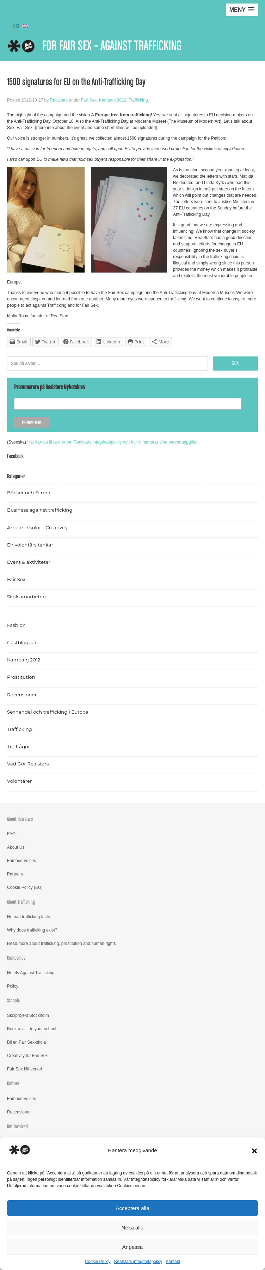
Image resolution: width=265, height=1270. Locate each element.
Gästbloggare (23, 642)
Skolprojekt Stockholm (28, 1015)
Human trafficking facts (28, 916)
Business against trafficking (40, 510)
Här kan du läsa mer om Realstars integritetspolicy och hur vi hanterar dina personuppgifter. (113, 442)
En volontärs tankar (30, 545)
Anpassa (132, 1247)
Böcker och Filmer (28, 492)
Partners (15, 874)
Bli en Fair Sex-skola (26, 1042)
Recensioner (22, 694)
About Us (15, 847)
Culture (13, 1083)
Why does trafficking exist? (32, 930)
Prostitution (21, 677)
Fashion (16, 625)
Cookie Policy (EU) (25, 887)
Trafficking (138, 100)
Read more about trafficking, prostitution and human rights (61, 943)
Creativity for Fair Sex (27, 1055)
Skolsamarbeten (26, 596)
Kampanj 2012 (112, 100)
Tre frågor (18, 746)
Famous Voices (21, 860)
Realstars (59, 100)
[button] (254, 1150)
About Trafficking (21, 902)
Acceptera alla (132, 1208)
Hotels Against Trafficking (31, 972)
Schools (13, 1000)
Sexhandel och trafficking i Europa (47, 712)
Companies (16, 958)
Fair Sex (89, 100)
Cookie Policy (98, 1261)
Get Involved (17, 1126)
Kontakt (173, 1261)
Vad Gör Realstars (28, 764)
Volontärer (19, 781)
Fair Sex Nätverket (24, 1069)
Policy (12, 986)
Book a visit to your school (31, 1028)
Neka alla (133, 1228)
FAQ (11, 833)
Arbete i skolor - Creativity (37, 527)
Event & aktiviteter (28, 562)
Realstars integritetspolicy (138, 1261)
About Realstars (20, 819)
